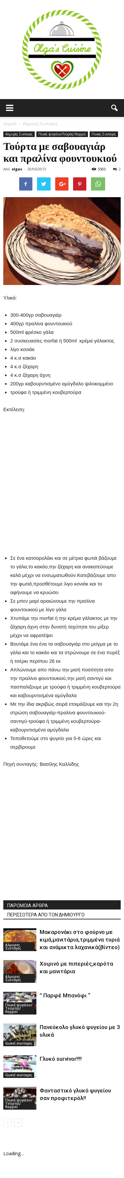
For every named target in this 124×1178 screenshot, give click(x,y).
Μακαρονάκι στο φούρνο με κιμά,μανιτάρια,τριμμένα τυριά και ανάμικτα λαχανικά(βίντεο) (80, 939)
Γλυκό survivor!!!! (61, 1058)
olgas (17, 168)
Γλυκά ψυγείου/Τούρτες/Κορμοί (62, 134)
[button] (114, 108)
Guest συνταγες (18, 1043)
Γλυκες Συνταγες (104, 134)
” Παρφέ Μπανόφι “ (65, 995)
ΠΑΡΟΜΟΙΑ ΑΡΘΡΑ (27, 905)
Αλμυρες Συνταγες (19, 134)
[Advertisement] (62, 476)
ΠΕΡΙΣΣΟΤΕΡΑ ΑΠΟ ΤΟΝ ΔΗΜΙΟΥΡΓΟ (46, 914)
